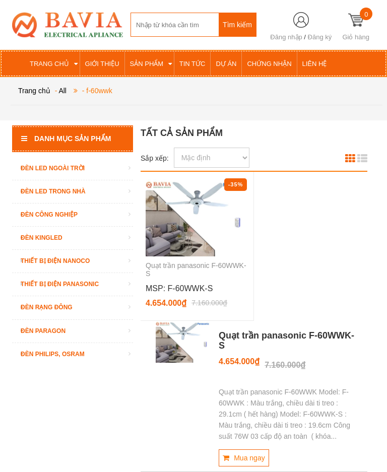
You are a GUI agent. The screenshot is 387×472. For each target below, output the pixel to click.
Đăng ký (320, 37)
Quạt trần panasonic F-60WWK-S (286, 340)
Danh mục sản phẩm (66, 138)
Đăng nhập (286, 37)
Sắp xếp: (155, 158)
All (62, 91)
